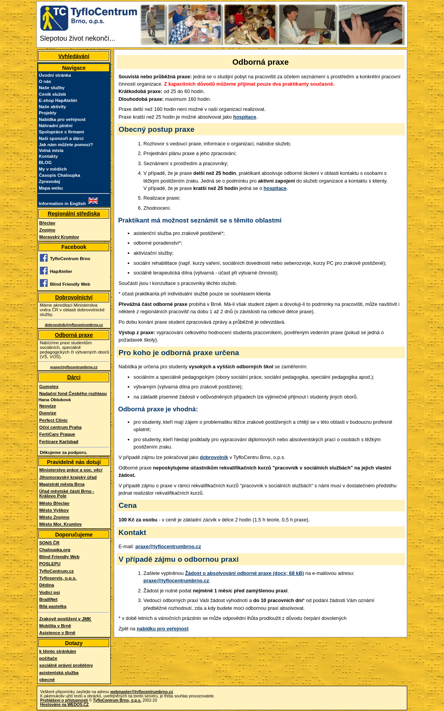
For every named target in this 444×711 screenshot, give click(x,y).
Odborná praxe (74, 335)
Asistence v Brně (57, 632)
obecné (47, 679)
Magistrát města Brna (61, 484)
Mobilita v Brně (55, 625)
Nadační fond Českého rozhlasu (73, 393)
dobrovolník (214, 457)
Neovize (47, 406)
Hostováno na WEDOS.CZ (64, 704)
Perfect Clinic (53, 420)
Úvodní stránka (55, 75)
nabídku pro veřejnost (163, 629)
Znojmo (47, 230)
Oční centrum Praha (60, 427)
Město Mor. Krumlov (60, 524)
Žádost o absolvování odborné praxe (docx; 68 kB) (244, 573)
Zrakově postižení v (65, 618)
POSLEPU (49, 563)
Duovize (47, 413)
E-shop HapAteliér (58, 100)
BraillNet (48, 599)
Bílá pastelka (52, 606)
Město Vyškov (54, 510)
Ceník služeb (52, 94)
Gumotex (48, 386)
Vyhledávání (73, 56)
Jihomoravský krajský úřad (68, 477)
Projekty (47, 112)
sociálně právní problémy (66, 665)
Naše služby (52, 87)
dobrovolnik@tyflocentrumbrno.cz (74, 325)
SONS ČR (49, 542)
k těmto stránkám (57, 651)
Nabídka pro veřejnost (62, 119)
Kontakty (48, 156)
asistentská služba (59, 672)
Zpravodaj (49, 181)
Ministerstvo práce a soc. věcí (70, 470)
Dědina (46, 585)
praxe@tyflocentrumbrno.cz (168, 546)
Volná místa (51, 150)
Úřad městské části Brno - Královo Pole (66, 493)
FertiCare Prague (57, 434)
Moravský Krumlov (59, 237)
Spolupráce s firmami (61, 131)
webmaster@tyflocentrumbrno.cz (141, 692)
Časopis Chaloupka (59, 175)
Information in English (62, 203)
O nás (45, 81)
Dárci (74, 377)
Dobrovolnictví (74, 297)
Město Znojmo (54, 517)
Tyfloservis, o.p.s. (57, 578)
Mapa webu (51, 188)
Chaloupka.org (54, 549)
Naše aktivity (52, 106)
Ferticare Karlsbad (58, 441)
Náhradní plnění (55, 125)
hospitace (244, 117)
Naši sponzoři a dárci (61, 138)
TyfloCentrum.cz (56, 571)
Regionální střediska (74, 214)
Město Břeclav (54, 503)
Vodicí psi (49, 592)
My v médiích (53, 169)
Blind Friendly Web (59, 556)
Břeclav (47, 223)
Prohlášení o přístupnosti (64, 700)
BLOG (45, 162)
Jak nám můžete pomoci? (66, 144)
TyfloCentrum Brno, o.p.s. (117, 700)
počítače (48, 658)
